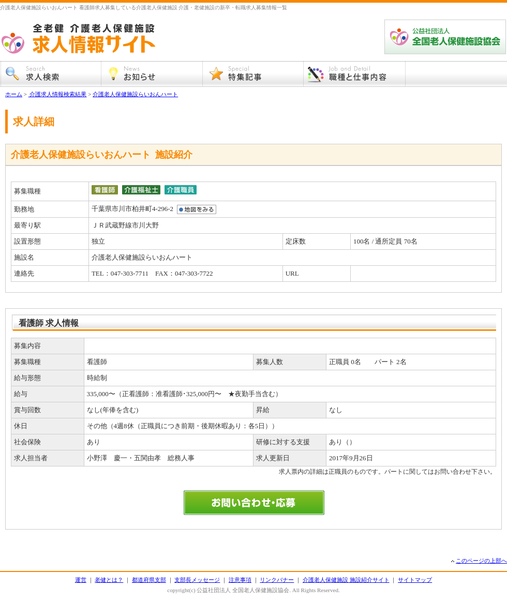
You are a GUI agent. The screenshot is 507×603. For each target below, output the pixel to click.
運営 (80, 580)
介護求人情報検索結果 (57, 94)
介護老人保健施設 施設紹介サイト (346, 580)
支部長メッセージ (197, 580)
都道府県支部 (149, 580)
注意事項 (240, 580)
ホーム (13, 94)
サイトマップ (415, 580)
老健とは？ (109, 580)
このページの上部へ (481, 560)
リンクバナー (277, 580)
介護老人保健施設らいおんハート (135, 94)
